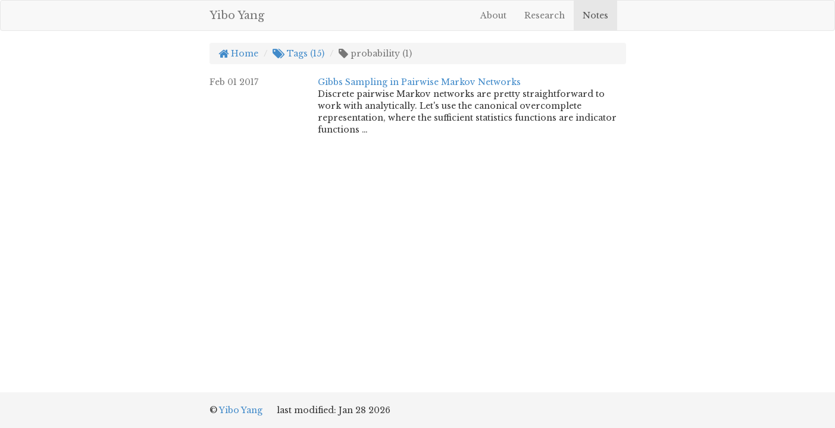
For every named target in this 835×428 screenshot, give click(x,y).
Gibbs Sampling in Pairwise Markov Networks (419, 82)
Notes (595, 15)
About (493, 15)
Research (544, 15)
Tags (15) (298, 53)
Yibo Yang (236, 15)
